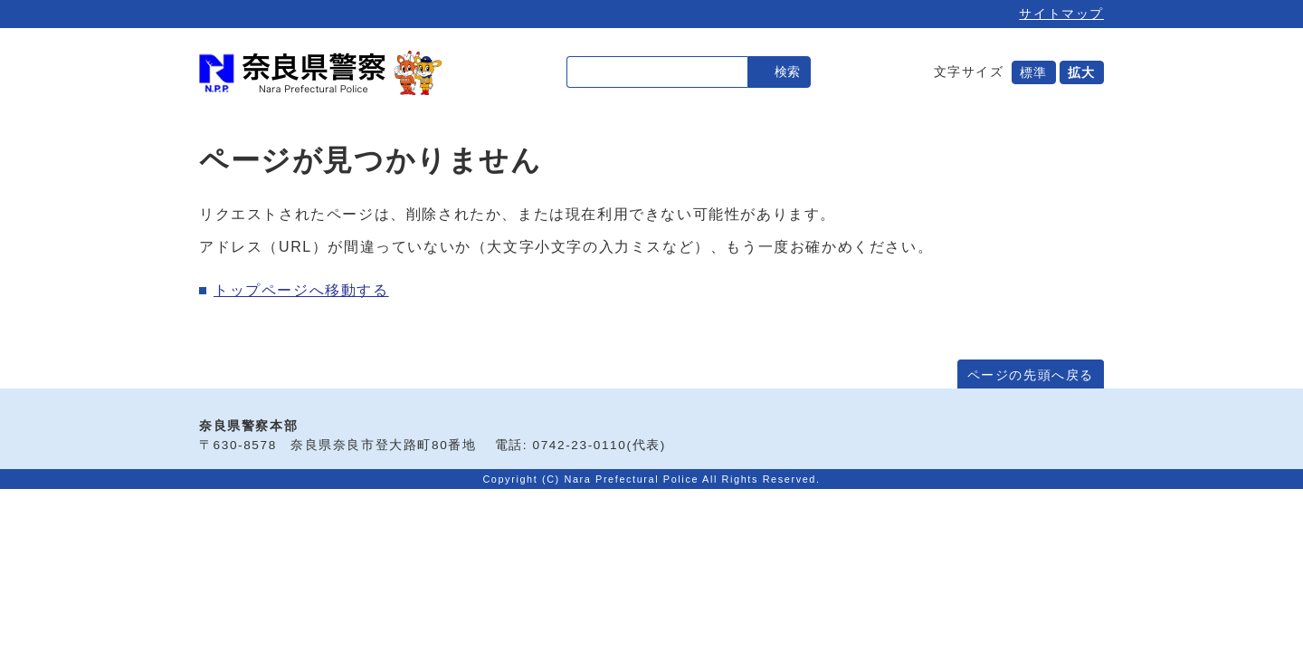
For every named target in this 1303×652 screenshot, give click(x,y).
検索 (787, 71)
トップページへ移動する (301, 290)
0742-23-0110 (580, 445)
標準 (1034, 72)
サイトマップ (1061, 13)
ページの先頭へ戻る (1030, 375)
